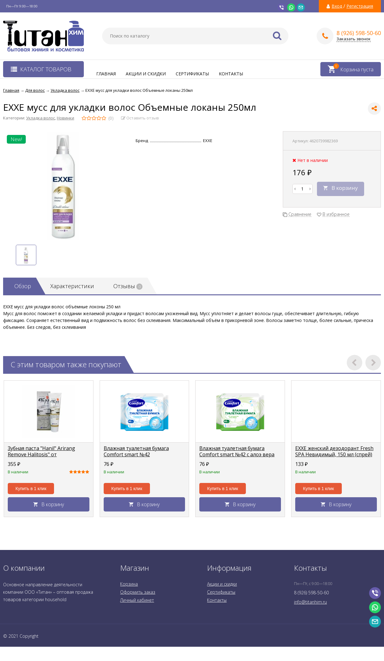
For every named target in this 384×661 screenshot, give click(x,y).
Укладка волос (40, 118)
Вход (337, 6)
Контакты (231, 74)
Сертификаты (192, 74)
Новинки (65, 118)
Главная (106, 74)
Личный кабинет (137, 600)
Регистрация (359, 6)
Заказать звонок (354, 39)
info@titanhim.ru (310, 602)
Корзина (129, 584)
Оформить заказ (137, 592)
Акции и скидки (146, 74)
